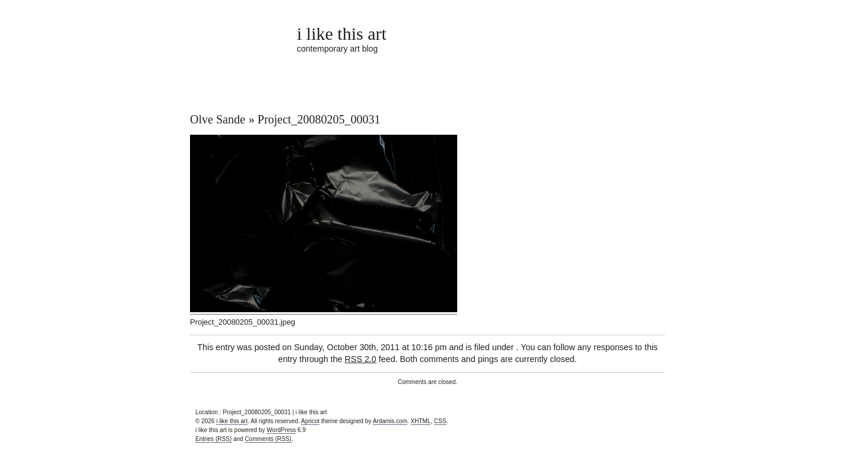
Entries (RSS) (213, 439)
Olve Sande (217, 119)
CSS (440, 421)
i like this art (342, 33)
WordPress (281, 430)
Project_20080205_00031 (319, 119)
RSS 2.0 (360, 359)
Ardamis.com (390, 421)
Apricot (310, 421)
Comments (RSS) (268, 439)
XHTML (421, 421)
